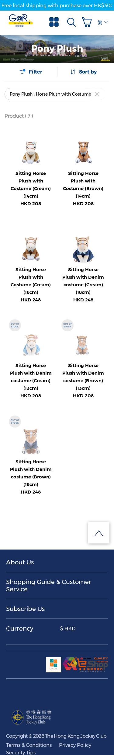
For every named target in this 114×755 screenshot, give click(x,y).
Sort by (83, 72)
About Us (20, 562)
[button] (88, 22)
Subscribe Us (25, 608)
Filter (30, 71)
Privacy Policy (75, 745)
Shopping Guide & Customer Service (48, 585)
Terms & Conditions (29, 745)
